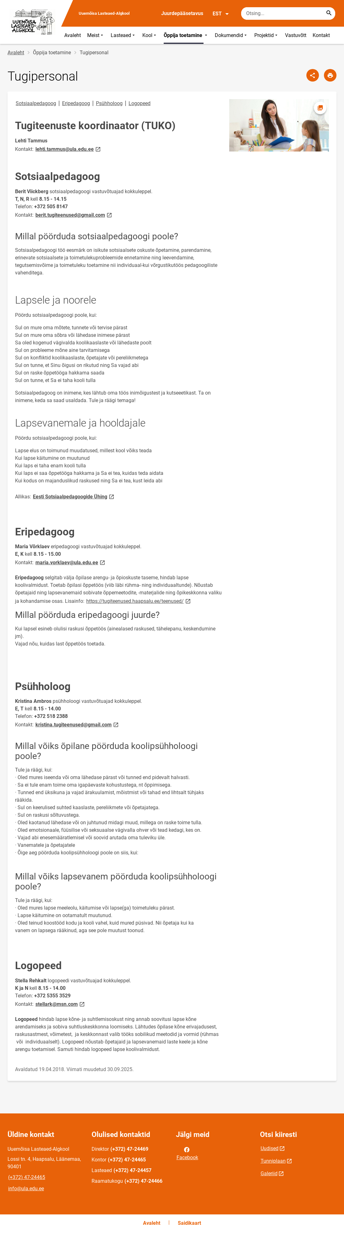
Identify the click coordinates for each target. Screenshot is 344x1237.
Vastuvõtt (295, 35)
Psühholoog (109, 103)
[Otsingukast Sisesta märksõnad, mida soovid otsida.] (288, 13)
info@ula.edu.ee (26, 1189)
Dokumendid (231, 35)
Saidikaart (189, 1223)
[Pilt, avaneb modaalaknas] (279, 125)
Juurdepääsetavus (182, 13)
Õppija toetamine (186, 35)
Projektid (266, 35)
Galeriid (269, 1173)
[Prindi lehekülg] (330, 75)
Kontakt (321, 35)
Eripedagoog (76, 103)
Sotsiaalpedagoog (36, 103)
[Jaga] (312, 75)
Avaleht (72, 35)
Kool (149, 35)
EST (221, 14)
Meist (95, 35)
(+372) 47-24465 (26, 1177)
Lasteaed (123, 35)
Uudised (269, 1148)
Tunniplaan (273, 1161)
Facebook (187, 1152)
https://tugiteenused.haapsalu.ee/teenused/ (139, 600)
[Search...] (329, 13)
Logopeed (140, 103)
